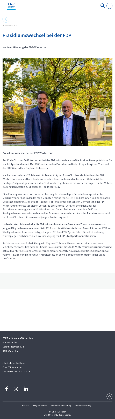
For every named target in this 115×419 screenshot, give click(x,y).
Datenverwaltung (83, 405)
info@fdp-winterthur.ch (14, 362)
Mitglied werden (40, 405)
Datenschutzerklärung (61, 405)
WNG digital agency (62, 415)
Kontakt (25, 405)
